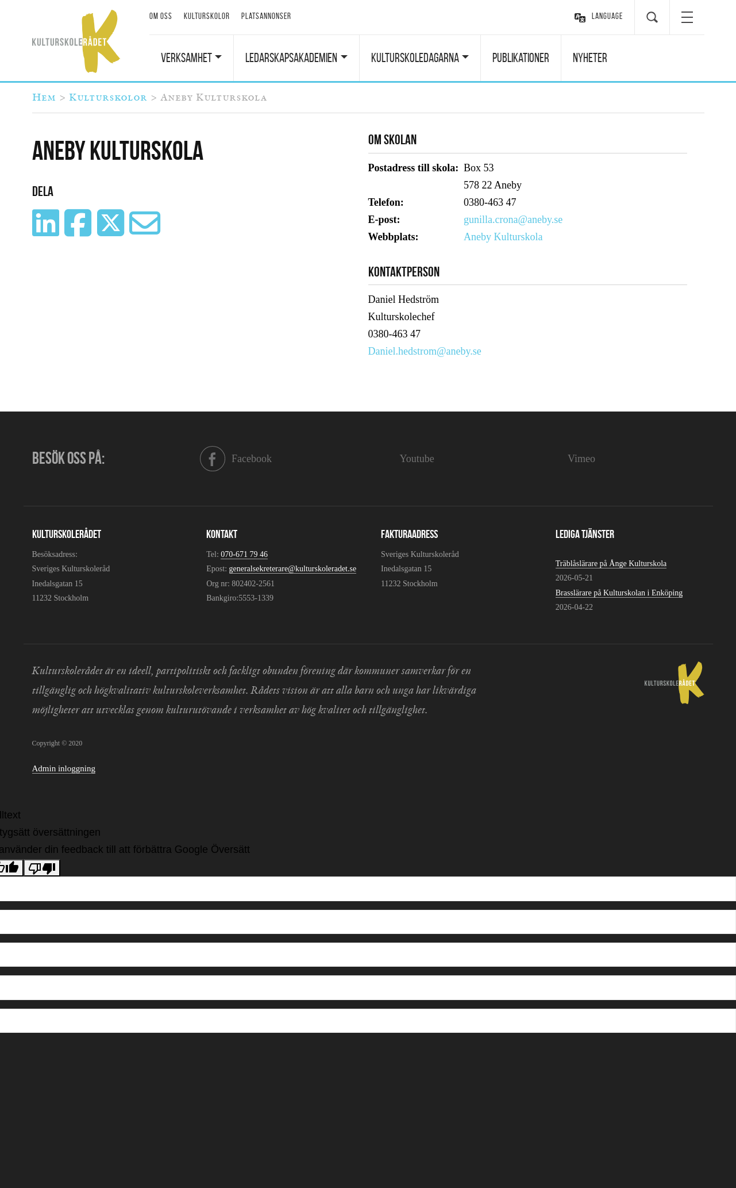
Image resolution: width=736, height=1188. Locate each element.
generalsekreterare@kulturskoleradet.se (293, 568)
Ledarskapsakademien (291, 57)
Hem (44, 98)
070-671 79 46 (244, 554)
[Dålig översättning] (42, 867)
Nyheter (590, 57)
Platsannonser (266, 16)
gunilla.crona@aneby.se (513, 219)
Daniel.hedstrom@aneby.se (424, 351)
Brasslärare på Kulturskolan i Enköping (619, 593)
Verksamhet (186, 57)
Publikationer (520, 57)
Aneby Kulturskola (503, 237)
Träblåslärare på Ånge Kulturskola (611, 563)
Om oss (160, 16)
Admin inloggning (63, 768)
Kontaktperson (404, 271)
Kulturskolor (207, 16)
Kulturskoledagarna (415, 57)
